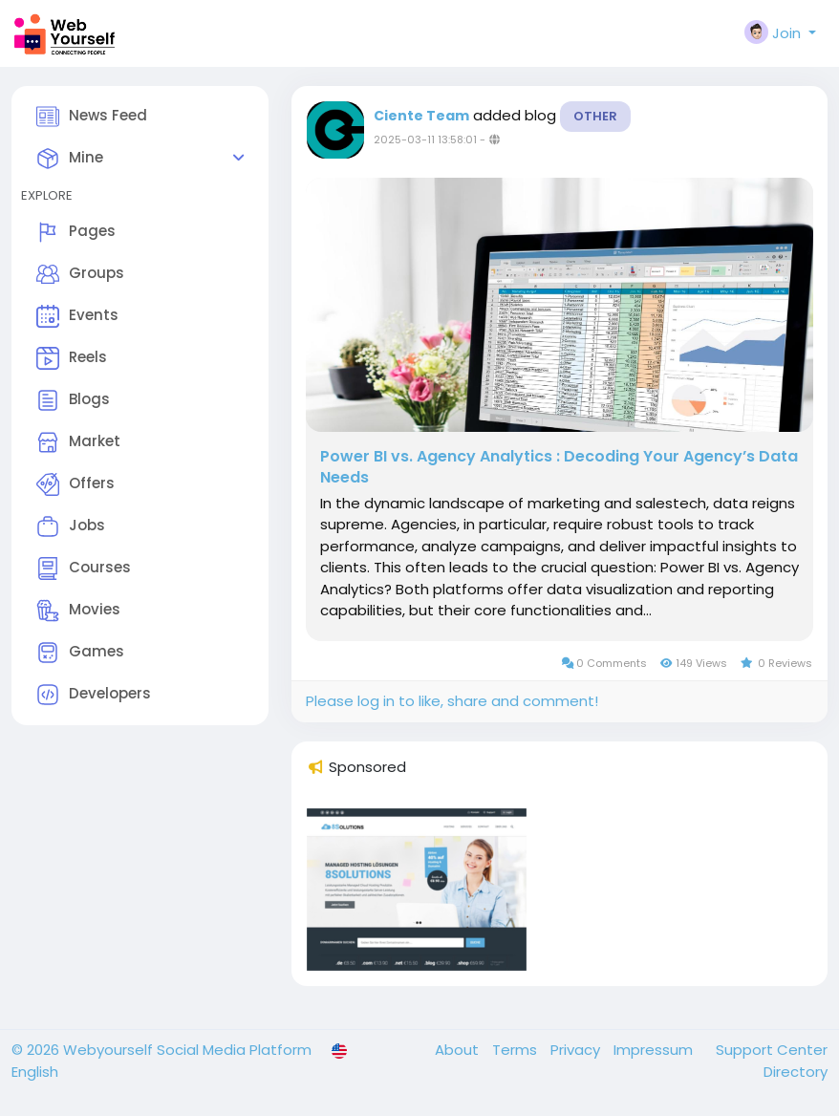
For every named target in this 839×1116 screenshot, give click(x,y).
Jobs (70, 526)
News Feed (91, 116)
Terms (516, 1050)
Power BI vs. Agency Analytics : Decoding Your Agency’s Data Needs (559, 467)
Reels (71, 358)
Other (595, 116)
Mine (69, 158)
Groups (80, 274)
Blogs (73, 400)
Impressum (655, 1050)
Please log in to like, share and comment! (452, 701)
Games (80, 652)
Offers (75, 484)
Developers (93, 694)
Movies (78, 610)
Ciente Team (421, 115)
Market (78, 442)
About (459, 1050)
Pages (76, 232)
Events (77, 316)
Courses (83, 568)
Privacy (577, 1050)
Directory (796, 1072)
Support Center (772, 1050)
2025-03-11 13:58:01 (425, 139)
